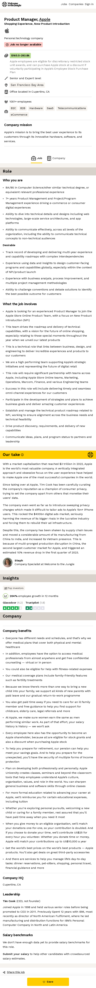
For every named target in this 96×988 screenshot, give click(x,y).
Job (36, 158)
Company (55, 158)
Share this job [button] (14, 972)
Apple (44, 19)
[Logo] (11, 4)
